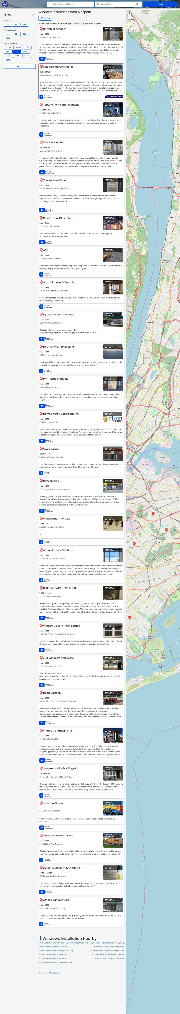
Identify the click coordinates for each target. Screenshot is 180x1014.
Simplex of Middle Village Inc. (61, 768)
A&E (45, 250)
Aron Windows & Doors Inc (59, 282)
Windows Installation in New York (53, 954)
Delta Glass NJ (52, 693)
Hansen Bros (51, 481)
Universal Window (54, 29)
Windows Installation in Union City (109, 958)
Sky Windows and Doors (58, 835)
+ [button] (129, 13)
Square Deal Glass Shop (58, 218)
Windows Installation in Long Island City (56, 950)
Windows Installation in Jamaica (53, 946)
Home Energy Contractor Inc (61, 414)
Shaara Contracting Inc (57, 730)
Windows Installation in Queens (52, 958)
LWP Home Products (55, 378)
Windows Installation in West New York (55, 962)
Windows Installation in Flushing (110, 943)
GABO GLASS (51, 449)
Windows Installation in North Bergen (108, 954)
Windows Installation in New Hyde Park (107, 950)
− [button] (129, 17)
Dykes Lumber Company (58, 314)
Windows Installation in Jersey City (109, 946)
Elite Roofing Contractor (58, 67)
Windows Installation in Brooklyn (80, 943)
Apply (20, 66)
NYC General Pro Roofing (58, 346)
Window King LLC (53, 142)
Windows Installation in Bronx (51, 943)
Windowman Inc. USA (56, 518)
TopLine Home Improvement (61, 104)
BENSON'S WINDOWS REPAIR (60, 588)
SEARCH (161, 4)
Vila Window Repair (55, 180)
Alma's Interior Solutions (58, 550)
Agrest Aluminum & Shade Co (61, 867)
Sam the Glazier (53, 803)
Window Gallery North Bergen (61, 625)
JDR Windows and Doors (58, 658)
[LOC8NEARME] (8, 4)
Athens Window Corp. (56, 900)
